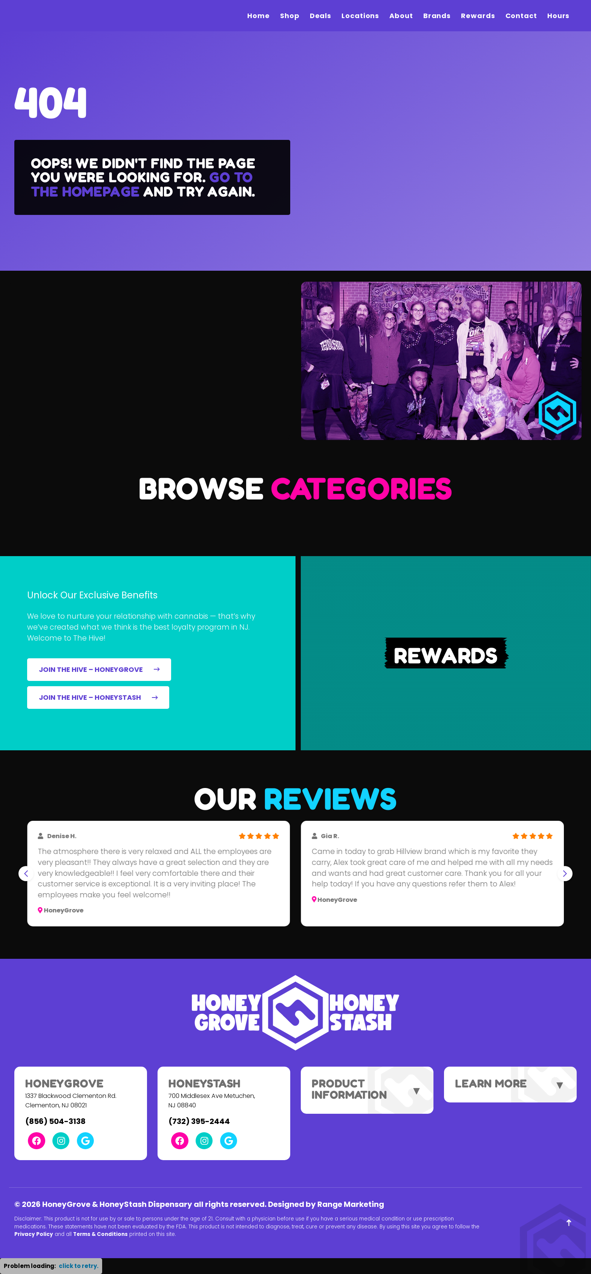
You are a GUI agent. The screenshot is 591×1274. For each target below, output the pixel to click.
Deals (321, 15)
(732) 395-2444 (199, 1121)
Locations (360, 15)
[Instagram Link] (60, 1140)
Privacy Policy (33, 1234)
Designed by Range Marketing (326, 1204)
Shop (290, 15)
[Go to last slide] (26, 873)
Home (258, 15)
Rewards (478, 15)
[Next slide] (565, 873)
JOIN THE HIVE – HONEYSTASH (98, 697)
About (401, 15)
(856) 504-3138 (55, 1121)
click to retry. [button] (78, 1266)
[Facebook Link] (36, 1140)
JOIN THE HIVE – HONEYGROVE (99, 669)
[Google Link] (85, 1140)
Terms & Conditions (100, 1234)
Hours (558, 15)
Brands (437, 15)
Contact (521, 15)
